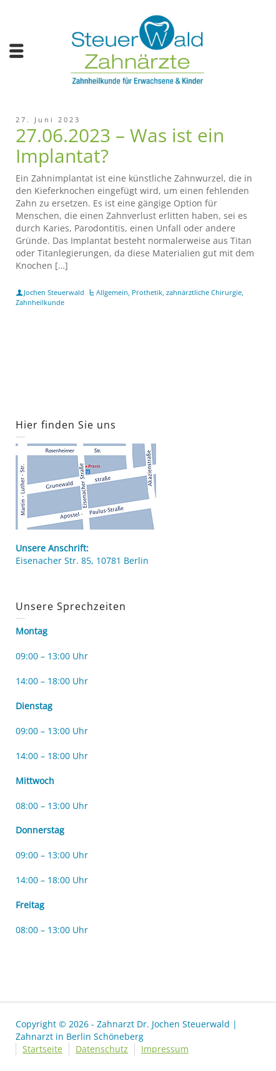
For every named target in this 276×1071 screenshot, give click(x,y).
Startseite (42, 1049)
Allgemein (112, 292)
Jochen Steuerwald (54, 292)
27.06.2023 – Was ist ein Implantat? (120, 145)
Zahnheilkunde (40, 302)
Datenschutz (102, 1049)
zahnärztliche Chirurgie (204, 292)
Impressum (165, 1049)
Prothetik (147, 292)
